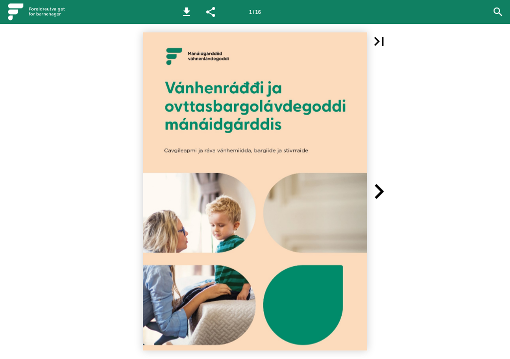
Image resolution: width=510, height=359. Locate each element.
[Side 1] (255, 12)
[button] (187, 12)
